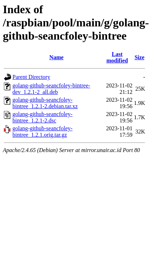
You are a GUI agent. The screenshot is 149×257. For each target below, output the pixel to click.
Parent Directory (31, 77)
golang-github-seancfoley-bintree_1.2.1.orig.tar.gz (42, 131)
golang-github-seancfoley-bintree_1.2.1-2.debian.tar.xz (45, 103)
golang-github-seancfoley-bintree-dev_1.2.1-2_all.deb (51, 88)
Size (139, 57)
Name (56, 57)
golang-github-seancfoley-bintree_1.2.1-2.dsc (42, 117)
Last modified (117, 57)
